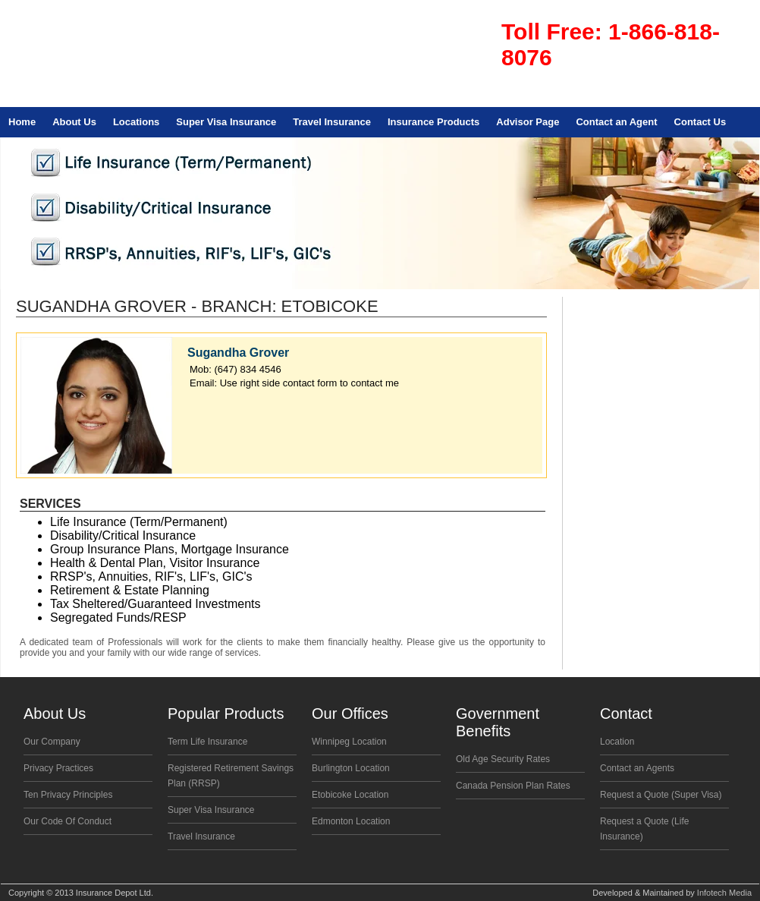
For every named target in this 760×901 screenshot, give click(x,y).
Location (617, 741)
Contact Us (700, 122)
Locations (136, 122)
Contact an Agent (616, 122)
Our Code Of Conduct (67, 821)
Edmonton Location (351, 821)
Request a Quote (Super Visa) (661, 794)
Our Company (52, 741)
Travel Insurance (332, 122)
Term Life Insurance (207, 741)
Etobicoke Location (350, 794)
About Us (74, 122)
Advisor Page (527, 122)
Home (22, 122)
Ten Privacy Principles (68, 794)
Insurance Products (433, 122)
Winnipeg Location (349, 741)
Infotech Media (724, 892)
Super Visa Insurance (226, 122)
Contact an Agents (637, 768)
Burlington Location (351, 768)
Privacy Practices (58, 768)
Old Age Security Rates (503, 759)
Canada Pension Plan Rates (513, 785)
